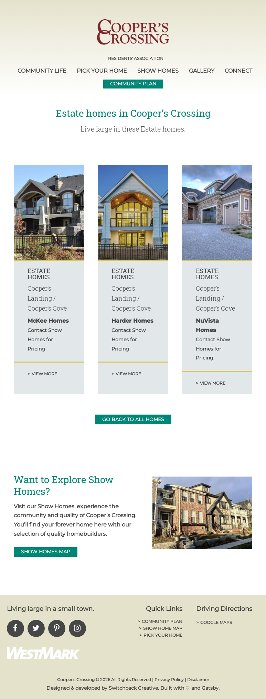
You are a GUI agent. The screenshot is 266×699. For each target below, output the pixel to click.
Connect (238, 70)
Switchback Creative (133, 688)
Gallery (201, 70)
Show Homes (158, 70)
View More (42, 373)
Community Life (42, 70)
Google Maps (214, 622)
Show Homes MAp (45, 552)
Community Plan (133, 84)
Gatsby (210, 688)
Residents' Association (135, 58)
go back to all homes (133, 419)
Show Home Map (160, 628)
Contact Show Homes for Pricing (45, 339)
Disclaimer (198, 679)
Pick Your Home (102, 70)
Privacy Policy (169, 679)
